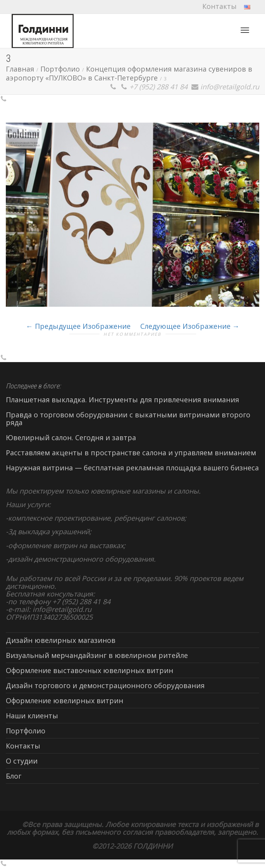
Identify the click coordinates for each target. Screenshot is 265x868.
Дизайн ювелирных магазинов (60, 640)
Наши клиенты (32, 715)
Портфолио (25, 730)
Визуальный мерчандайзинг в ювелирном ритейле (97, 655)
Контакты (219, 6)
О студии (22, 760)
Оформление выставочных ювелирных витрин (89, 670)
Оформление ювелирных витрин (64, 700)
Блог (13, 776)
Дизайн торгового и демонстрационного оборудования (105, 685)
